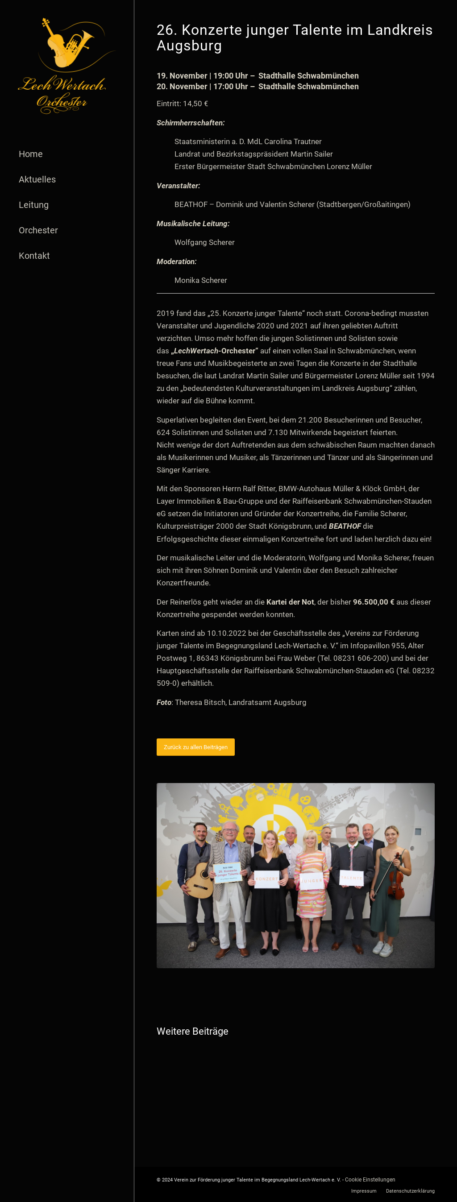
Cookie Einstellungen (370, 1180)
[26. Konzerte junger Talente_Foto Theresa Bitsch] (296, 875)
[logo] (67, 66)
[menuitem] (66, 154)
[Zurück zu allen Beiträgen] (196, 747)
